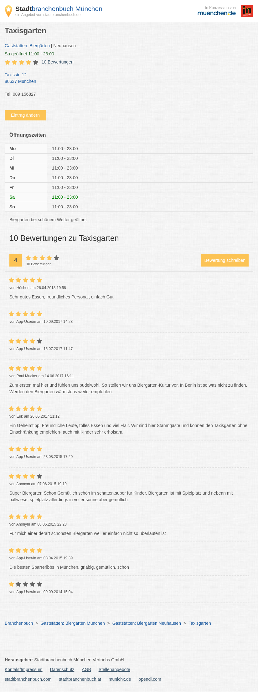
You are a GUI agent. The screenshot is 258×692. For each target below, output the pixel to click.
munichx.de (120, 679)
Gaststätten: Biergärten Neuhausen (146, 623)
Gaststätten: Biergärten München (72, 623)
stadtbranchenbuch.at (80, 679)
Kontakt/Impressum (24, 669)
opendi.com (149, 679)
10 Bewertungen (58, 61)
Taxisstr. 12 (126, 78)
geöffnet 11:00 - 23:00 (29, 53)
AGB (86, 669)
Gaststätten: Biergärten (27, 45)
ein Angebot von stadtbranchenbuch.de (47, 15)
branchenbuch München (58, 8)
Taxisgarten (199, 623)
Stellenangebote (114, 669)
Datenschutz (62, 669)
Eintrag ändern (25, 115)
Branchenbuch (19, 623)
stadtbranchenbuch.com (28, 679)
